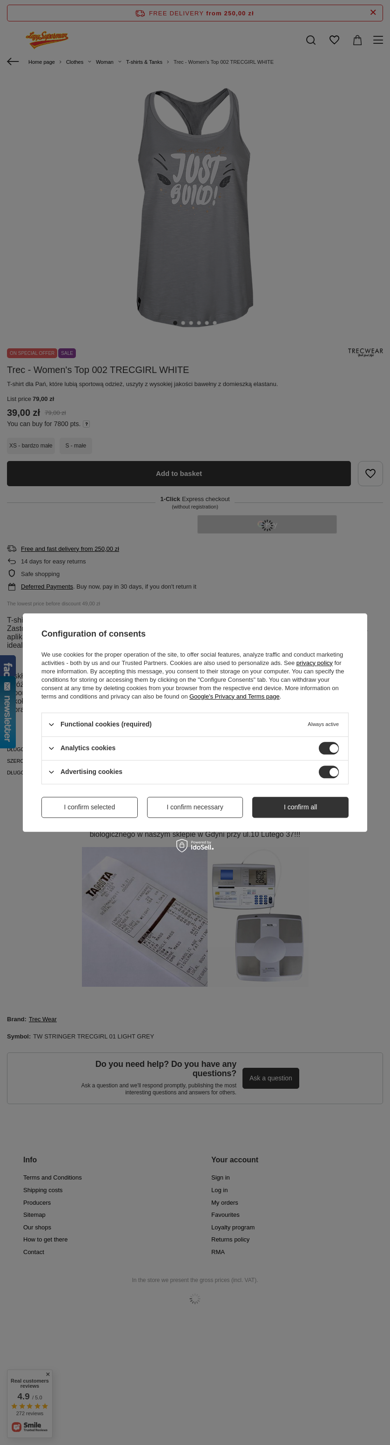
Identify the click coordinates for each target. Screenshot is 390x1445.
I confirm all (300, 807)
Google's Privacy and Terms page (234, 696)
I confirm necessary (195, 807)
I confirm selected (89, 807)
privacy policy (314, 662)
